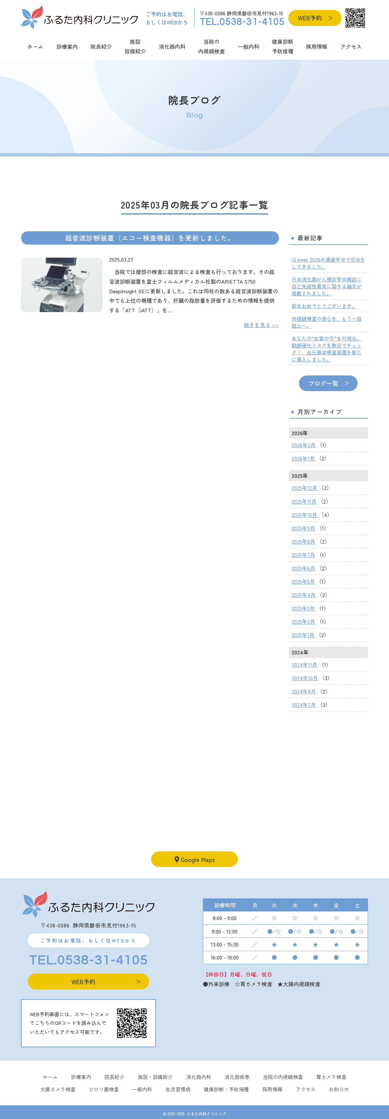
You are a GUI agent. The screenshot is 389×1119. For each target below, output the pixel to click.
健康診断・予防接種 (226, 1085)
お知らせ (339, 1085)
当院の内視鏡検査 (211, 46)
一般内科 (248, 46)
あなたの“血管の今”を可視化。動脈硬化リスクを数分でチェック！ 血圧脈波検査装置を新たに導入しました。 (327, 349)
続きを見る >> (261, 325)
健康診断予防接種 (282, 46)
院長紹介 (101, 46)
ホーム (35, 46)
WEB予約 (310, 17)
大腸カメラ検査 (57, 1085)
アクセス (351, 46)
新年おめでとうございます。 (324, 305)
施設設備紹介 (135, 46)
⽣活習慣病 (177, 1085)
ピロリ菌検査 (104, 1085)
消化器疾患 (237, 1072)
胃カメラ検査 (331, 1072)
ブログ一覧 (323, 383)
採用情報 (316, 46)
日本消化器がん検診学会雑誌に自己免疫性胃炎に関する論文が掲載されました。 (327, 286)
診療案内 (67, 46)
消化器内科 (172, 46)
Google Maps (194, 855)
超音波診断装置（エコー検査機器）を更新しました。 (150, 238)
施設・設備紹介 (155, 1072)
